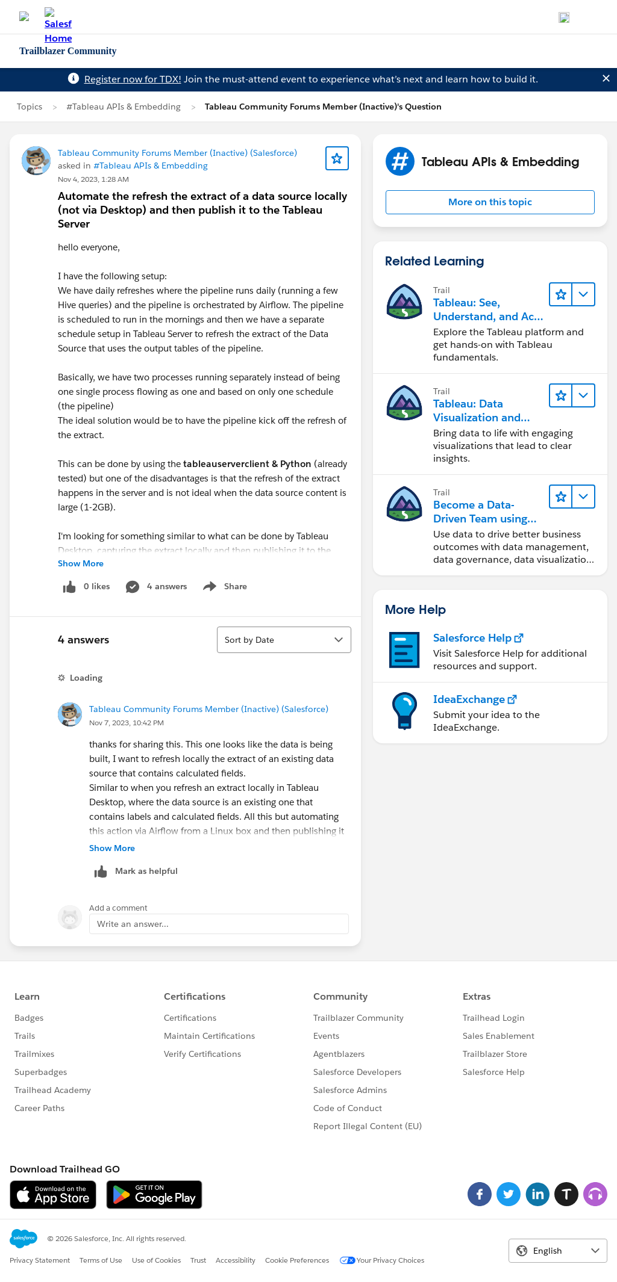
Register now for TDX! (132, 79)
